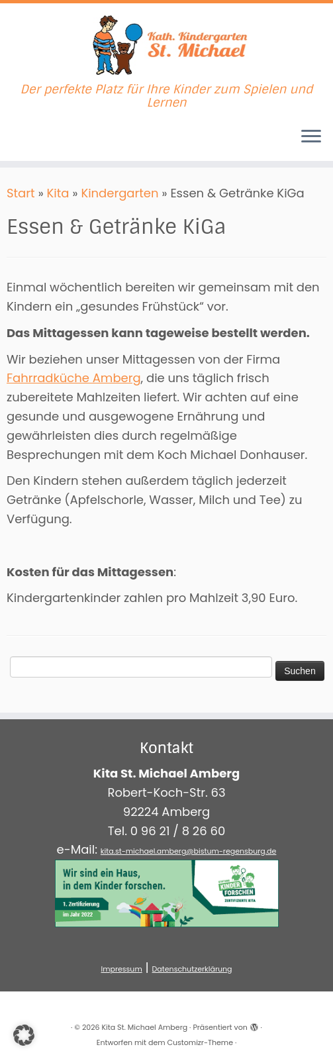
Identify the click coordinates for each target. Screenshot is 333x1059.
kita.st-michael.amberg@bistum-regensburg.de (189, 851)
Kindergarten (119, 193)
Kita (58, 193)
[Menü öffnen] (311, 137)
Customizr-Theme (200, 1042)
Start (21, 193)
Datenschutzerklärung (192, 969)
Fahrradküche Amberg (74, 378)
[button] (24, 1035)
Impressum (121, 969)
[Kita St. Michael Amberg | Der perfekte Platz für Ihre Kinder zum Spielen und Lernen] (166, 43)
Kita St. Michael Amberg (144, 1027)
